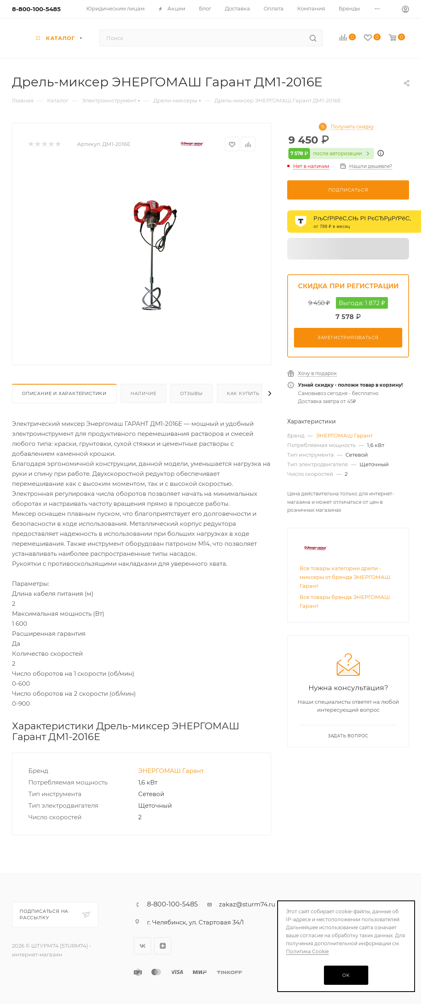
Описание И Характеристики (64, 393)
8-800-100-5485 (36, 9)
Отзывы (191, 393)
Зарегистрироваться (348, 337)
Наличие (144, 393)
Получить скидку (352, 126)
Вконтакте (142, 945)
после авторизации (331, 153)
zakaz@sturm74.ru (247, 904)
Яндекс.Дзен (162, 945)
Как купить (243, 393)
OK (346, 975)
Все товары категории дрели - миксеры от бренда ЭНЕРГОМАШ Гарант (345, 577)
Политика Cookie (307, 951)
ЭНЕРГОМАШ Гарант (171, 770)
